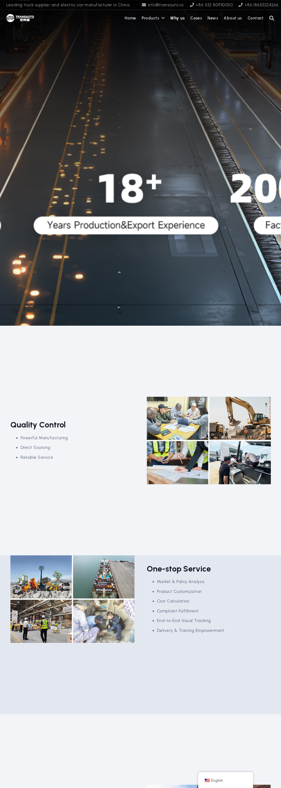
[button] (271, 18)
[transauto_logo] (20, 18)
